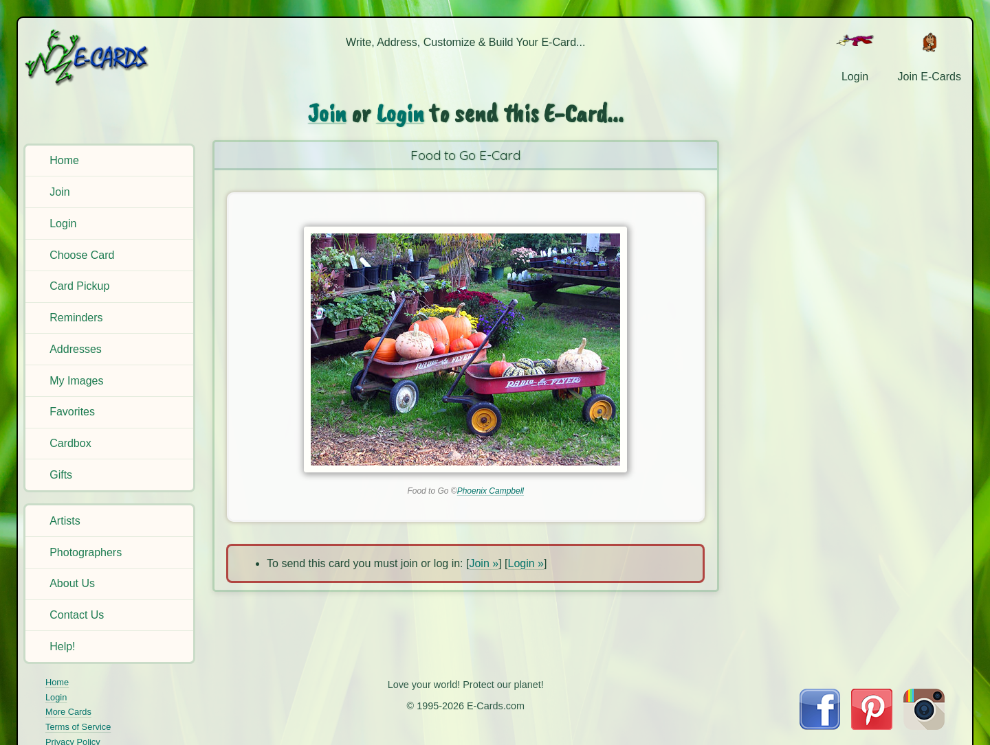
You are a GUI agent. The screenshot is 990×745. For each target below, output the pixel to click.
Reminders (76, 317)
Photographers (86, 552)
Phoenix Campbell (490, 491)
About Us (72, 583)
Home (64, 160)
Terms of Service (78, 727)
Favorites (72, 411)
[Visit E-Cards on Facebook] (820, 726)
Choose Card (82, 255)
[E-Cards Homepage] (109, 57)
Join (59, 192)
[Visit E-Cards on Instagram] (924, 726)
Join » (483, 563)
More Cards (68, 712)
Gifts (61, 475)
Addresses (76, 349)
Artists (65, 521)
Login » (526, 563)
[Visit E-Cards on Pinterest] (871, 726)
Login (63, 223)
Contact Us (77, 615)
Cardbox (70, 443)
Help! (62, 646)
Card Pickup (79, 286)
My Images (76, 381)
